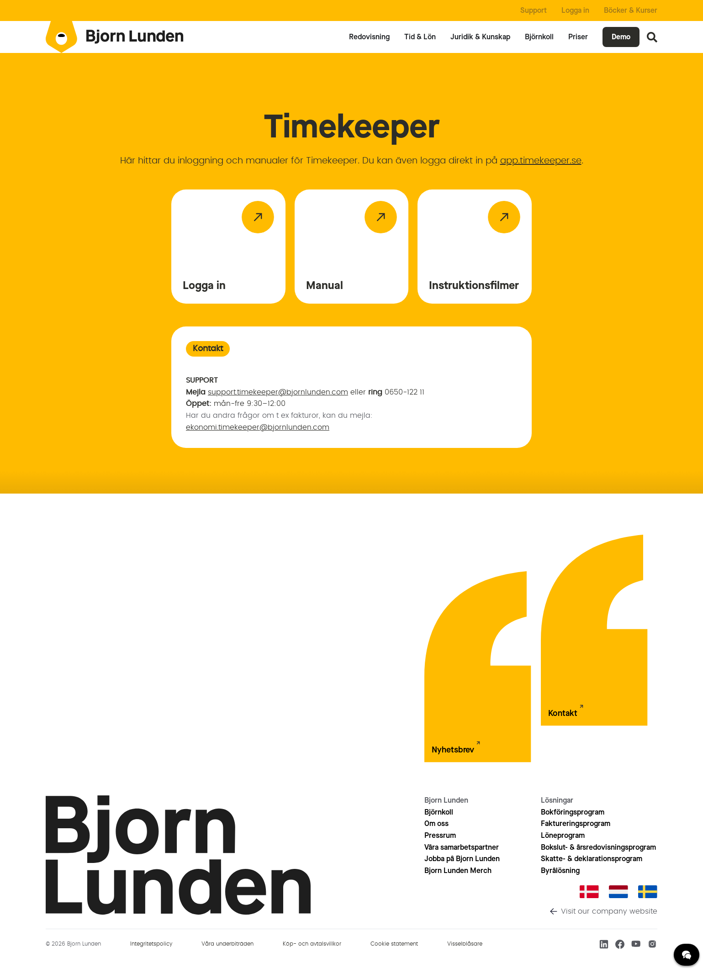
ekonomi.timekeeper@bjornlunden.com (257, 427)
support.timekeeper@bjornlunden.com (278, 392)
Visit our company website (609, 911)
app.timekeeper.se (540, 160)
